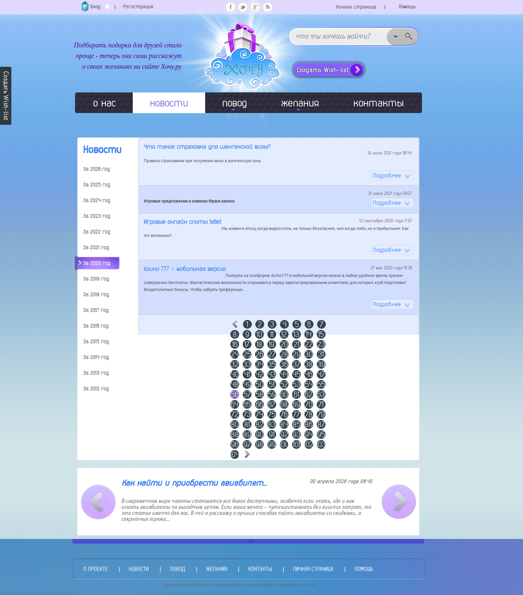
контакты (378, 102)
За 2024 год (96, 200)
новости (169, 102)
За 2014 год (96, 357)
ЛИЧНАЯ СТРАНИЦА (313, 569)
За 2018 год (96, 294)
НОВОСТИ (139, 569)
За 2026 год (96, 169)
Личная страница (356, 7)
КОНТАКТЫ (260, 569)
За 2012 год (96, 388)
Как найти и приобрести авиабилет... (194, 483)
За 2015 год (96, 341)
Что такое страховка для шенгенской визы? (207, 146)
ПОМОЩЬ (364, 569)
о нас (104, 102)
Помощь (407, 6)
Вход (99, 9)
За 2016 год (95, 326)
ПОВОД (177, 569)
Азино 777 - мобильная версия (184, 268)
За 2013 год (96, 373)
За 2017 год (95, 310)
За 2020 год (96, 263)
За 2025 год (96, 185)
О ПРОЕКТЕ (95, 569)
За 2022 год (96, 232)
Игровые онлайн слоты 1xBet (182, 221)
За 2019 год (96, 279)
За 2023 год (96, 216)
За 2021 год (96, 247)
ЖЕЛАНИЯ (216, 569)
